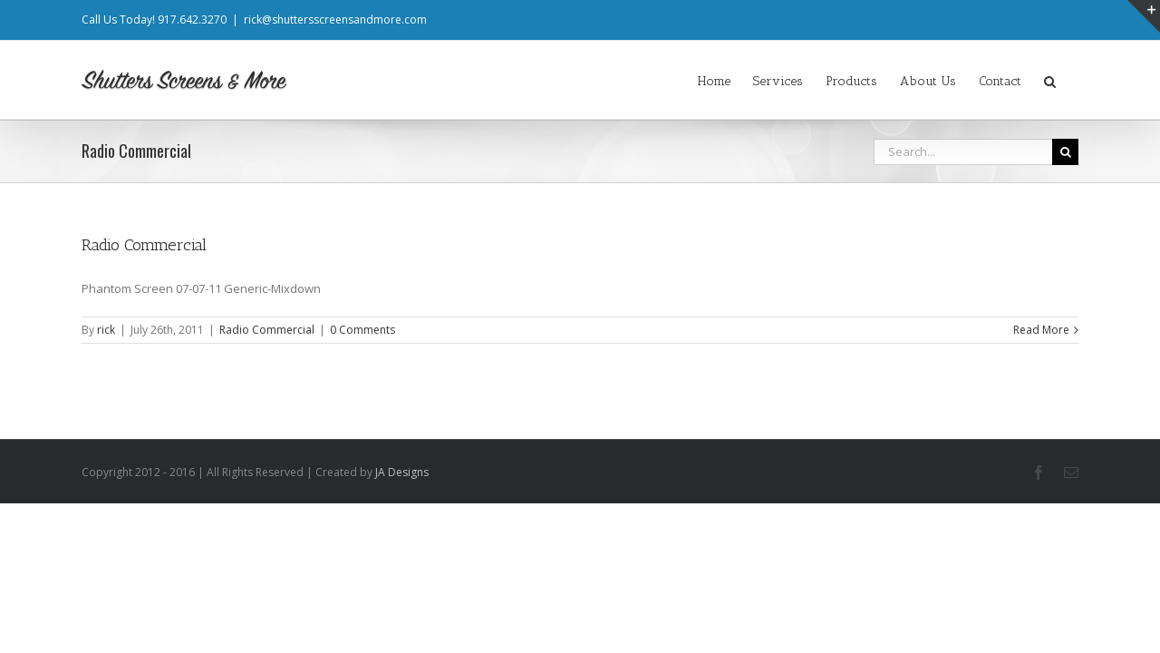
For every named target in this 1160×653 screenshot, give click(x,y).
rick (106, 329)
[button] (1072, 80)
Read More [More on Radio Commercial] (1041, 329)
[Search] (1065, 152)
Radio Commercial (144, 245)
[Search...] (963, 152)
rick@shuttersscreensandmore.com (335, 19)
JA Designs (402, 472)
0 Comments (362, 329)
